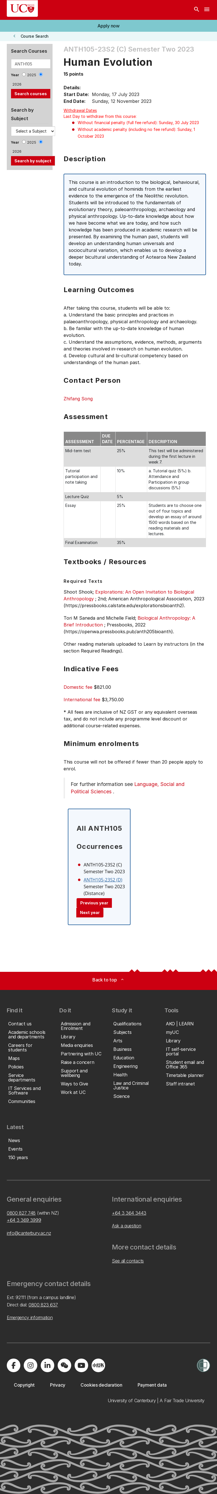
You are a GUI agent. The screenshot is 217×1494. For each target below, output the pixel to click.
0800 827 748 (21, 1213)
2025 (31, 75)
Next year (90, 912)
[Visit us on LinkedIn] (47, 1365)
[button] (108, 26)
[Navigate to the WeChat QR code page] (64, 1365)
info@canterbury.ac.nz (29, 1233)
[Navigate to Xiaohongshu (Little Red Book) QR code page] (98, 1365)
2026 (16, 84)
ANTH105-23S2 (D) (103, 880)
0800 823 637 (43, 1305)
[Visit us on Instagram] (30, 1365)
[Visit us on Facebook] (13, 1365)
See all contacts (128, 1261)
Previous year (94, 902)
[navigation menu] (206, 10)
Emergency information (30, 1317)
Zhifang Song (78, 398)
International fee (82, 699)
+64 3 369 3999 (24, 1220)
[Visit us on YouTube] (81, 1365)
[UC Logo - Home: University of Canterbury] (22, 8)
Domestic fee (78, 687)
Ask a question (126, 1226)
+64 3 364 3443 (129, 1213)
